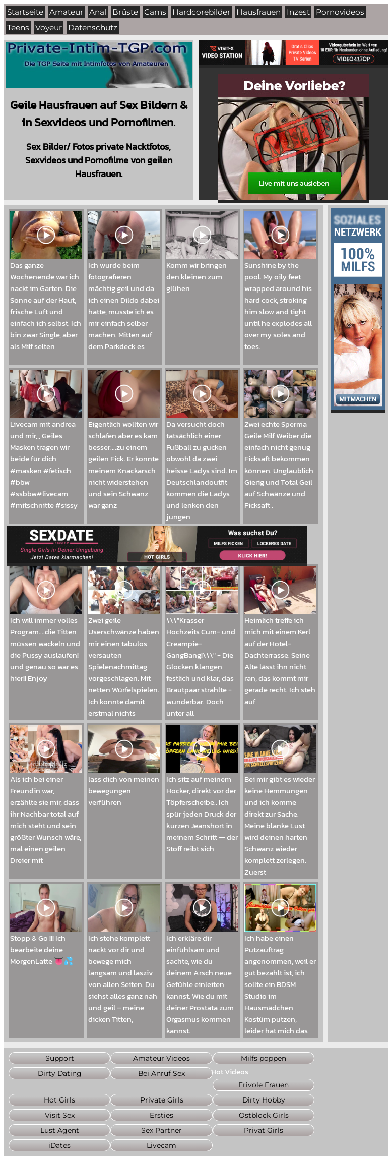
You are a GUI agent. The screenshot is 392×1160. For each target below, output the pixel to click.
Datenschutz (92, 27)
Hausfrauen (258, 12)
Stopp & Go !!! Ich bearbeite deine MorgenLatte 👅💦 (46, 945)
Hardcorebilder (201, 12)
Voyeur (48, 27)
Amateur (66, 12)
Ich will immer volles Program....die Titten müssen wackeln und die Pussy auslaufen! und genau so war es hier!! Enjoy (46, 645)
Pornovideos (340, 12)
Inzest (298, 12)
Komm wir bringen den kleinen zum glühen (202, 272)
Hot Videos (229, 1071)
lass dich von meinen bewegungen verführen (124, 786)
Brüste (125, 12)
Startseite (25, 12)
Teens (18, 27)
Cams (155, 12)
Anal (97, 12)
